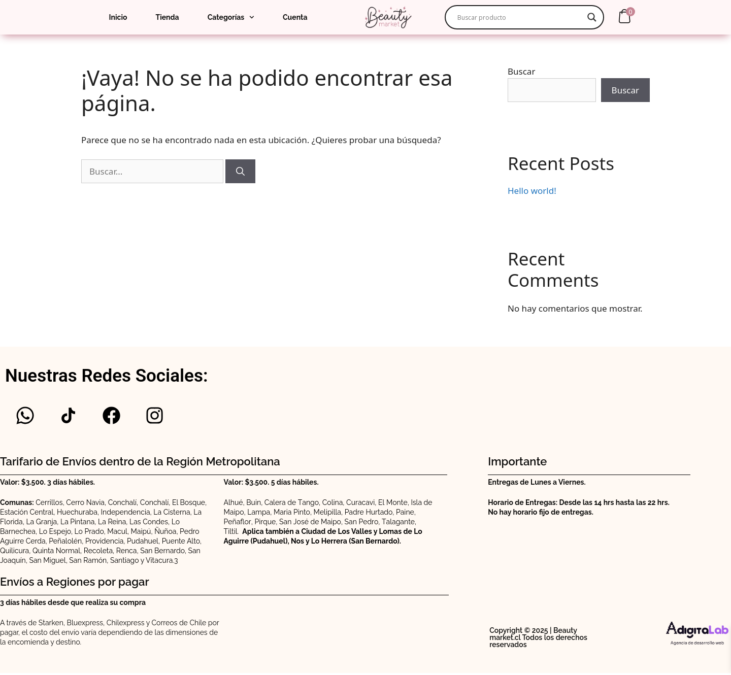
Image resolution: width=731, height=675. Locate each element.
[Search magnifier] (592, 17)
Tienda (167, 17)
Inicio (118, 17)
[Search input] (519, 17)
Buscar (521, 71)
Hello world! (532, 190)
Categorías (231, 17)
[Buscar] (240, 171)
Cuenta (295, 17)
